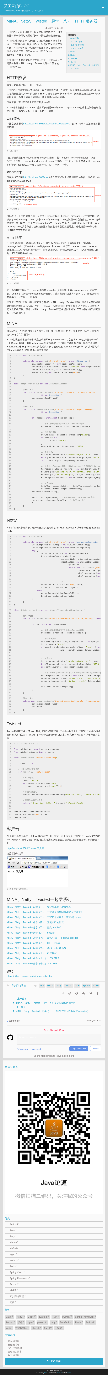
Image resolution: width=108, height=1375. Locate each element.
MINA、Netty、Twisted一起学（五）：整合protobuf (33, 927)
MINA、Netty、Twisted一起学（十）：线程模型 (32, 953)
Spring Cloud (17, 1272)
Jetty (13, 1236)
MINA (50, 985)
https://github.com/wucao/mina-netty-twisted (29, 976)
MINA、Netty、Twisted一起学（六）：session (31, 932)
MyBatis (15, 1248)
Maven (14, 1242)
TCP (77, 985)
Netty (58, 985)
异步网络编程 (19, 985)
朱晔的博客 (14, 1341)
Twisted (68, 985)
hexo (45, 1373)
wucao (69, 1373)
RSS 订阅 (55, 1361)
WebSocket (22, 1327)
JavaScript (66, 1322)
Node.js (14, 1260)
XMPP (14, 1290)
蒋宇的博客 (14, 1355)
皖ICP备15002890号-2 (55, 1370)
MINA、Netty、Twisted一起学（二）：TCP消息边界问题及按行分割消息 (44, 912)
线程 (21, 1322)
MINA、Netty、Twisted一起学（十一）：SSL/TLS (33, 958)
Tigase (59, 1327)
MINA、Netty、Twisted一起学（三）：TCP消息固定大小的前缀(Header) (44, 917)
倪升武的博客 (15, 1348)
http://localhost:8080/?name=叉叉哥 (25, 848)
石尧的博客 (14, 1344)
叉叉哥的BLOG (16, 6)
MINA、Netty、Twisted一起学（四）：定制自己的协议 (35, 922)
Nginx (13, 1254)
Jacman (59, 1373)
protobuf (42, 1322)
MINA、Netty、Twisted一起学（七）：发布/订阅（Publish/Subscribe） (44, 938)
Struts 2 (14, 1284)
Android (14, 1224)
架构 (13, 1302)
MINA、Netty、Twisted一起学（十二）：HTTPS (32, 963)
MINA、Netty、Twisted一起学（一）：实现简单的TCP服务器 (39, 907)
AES (9, 1327)
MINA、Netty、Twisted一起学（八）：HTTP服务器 (51, 21)
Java (41, 985)
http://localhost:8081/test (36, 177)
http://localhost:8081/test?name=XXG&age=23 (47, 123)
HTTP (96, 985)
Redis (13, 1266)
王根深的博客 (15, 1351)
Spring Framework (20, 1278)
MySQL (36, 1327)
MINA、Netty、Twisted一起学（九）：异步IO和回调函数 (36, 948)
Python (86, 985)
